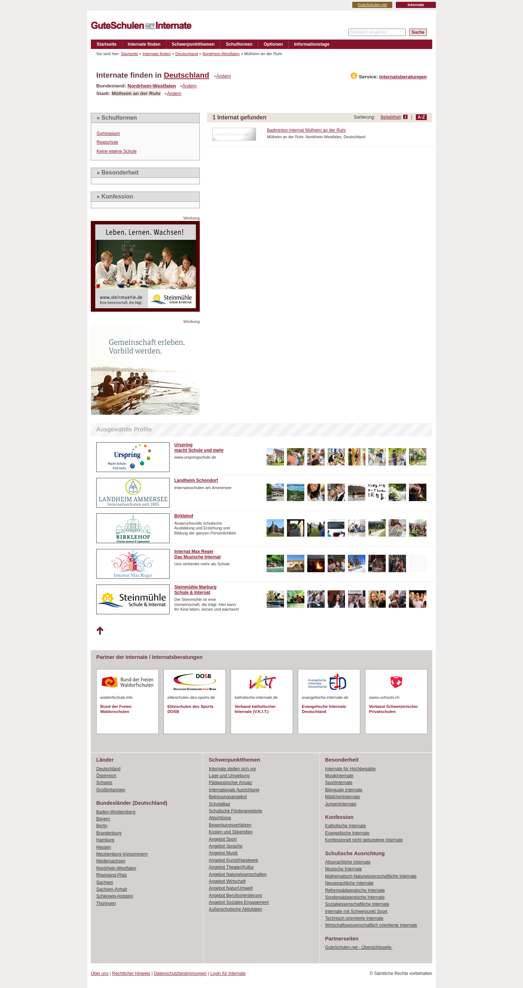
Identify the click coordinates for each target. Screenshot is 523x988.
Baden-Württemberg (115, 812)
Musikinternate (339, 775)
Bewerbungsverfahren (230, 825)
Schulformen (239, 44)
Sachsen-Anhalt (111, 889)
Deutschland (186, 54)
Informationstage (311, 44)
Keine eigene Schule (117, 151)
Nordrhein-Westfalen (220, 54)
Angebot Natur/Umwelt (231, 888)
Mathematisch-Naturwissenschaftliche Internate (371, 876)
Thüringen (106, 903)
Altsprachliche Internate (347, 862)
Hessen (103, 847)
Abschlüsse (220, 817)
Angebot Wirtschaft (227, 881)
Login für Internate (228, 973)
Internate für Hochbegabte (350, 768)
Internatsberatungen (403, 76)
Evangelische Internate (347, 833)
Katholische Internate (345, 825)
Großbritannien (110, 789)
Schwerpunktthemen (193, 44)
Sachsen (104, 882)
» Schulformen (117, 118)
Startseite (107, 44)
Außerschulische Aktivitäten (235, 909)
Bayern (103, 818)
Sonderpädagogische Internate (355, 897)
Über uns (100, 973)
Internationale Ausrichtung (234, 789)
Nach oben (99, 631)
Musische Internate (343, 869)
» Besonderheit (118, 172)
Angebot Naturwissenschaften (238, 874)
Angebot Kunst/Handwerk (233, 860)
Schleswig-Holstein (114, 896)
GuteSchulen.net (372, 5)
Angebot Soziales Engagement (239, 902)
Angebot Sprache (226, 846)
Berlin (102, 825)
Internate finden (144, 44)
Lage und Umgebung (229, 775)
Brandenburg (108, 833)
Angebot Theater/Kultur (231, 867)
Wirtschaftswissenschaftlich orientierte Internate (371, 925)
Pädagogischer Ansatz (230, 782)
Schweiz (104, 782)
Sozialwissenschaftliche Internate (357, 904)
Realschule (107, 142)
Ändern (223, 76)
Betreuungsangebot (228, 796)
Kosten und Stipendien (231, 832)
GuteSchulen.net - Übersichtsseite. (358, 947)
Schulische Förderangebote (235, 810)
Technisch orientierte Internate (354, 918)
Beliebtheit (391, 117)
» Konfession (115, 196)
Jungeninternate (340, 804)
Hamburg (105, 840)
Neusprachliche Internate (349, 883)
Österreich (106, 775)
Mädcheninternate (342, 796)
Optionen (273, 44)
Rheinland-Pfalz (111, 875)
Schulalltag (219, 804)
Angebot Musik (223, 853)
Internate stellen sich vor (232, 768)
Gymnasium (108, 133)
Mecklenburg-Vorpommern (121, 854)
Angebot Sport (223, 839)
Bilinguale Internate (343, 789)
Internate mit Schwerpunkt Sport (356, 911)
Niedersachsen (110, 861)
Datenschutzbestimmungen (180, 973)
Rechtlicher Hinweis (131, 973)
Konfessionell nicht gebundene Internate (364, 840)
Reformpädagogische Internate (355, 890)
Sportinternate (338, 782)
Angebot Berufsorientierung (235, 895)
